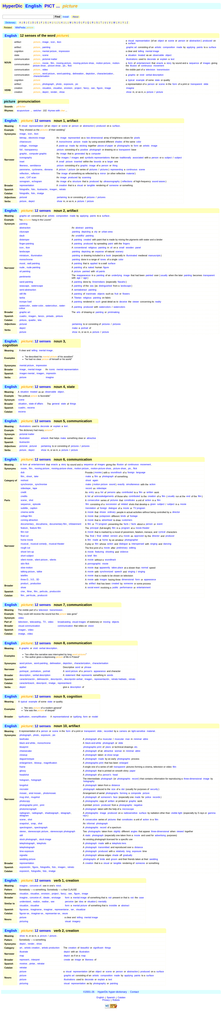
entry (91, 492)
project (77, 88)
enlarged (123, 763)
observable (158, 55)
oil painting (24, 271)
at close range (111, 755)
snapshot (24, 823)
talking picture (28, 572)
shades (118, 142)
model (95, 716)
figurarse (24, 909)
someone (114, 185)
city (95, 232)
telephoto (41, 843)
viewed (180, 831)
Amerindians (98, 282)
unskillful (79, 235)
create (67, 959)
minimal (137, 739)
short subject (27, 556)
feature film (35, 528)
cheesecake (26, 751)
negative (138, 805)
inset (22, 161)
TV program (139, 508)
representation (142, 41)
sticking (83, 146)
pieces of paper (105, 146)
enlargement (26, 763)
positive (84, 149)
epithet (23, 667)
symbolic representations (97, 157)
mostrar (23, 963)
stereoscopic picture (38, 831)
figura (35, 867)
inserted (78, 161)
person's (88, 671)
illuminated (131, 255)
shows (103, 512)
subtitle (24, 508)
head (115, 775)
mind (58, 885)
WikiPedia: (24, 27)
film (52, 63)
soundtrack (116, 472)
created (87, 239)
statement (70, 675)
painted (86, 271)
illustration (24, 438)
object (161, 41)
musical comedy (39, 544)
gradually (127, 855)
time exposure (27, 851)
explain (163, 59)
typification (24, 716)
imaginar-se (37, 913)
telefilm (24, 575)
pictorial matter (49, 59)
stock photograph (28, 839)
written (150, 492)
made (179, 47)
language (140, 472)
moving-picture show (83, 63)
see (93, 88)
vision (91, 626)
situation (132, 55)
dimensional (128, 579)
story (168, 63)
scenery (119, 251)
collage (23, 146)
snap (33, 823)
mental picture (49, 51)
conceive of (35, 885)
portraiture (36, 671)
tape (35, 488)
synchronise (41, 484)
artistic (158, 47)
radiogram (25, 813)
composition (169, 47)
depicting (86, 232)
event (159, 524)
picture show (54, 65)
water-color (37, 305)
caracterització (27, 683)
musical (24, 544)
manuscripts (154, 255)
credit (23, 492)
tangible (91, 185)
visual (131, 41)
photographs (123, 146)
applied (94, 263)
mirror (103, 173)
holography (88, 781)
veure (65, 913)
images (206, 63)
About (75, 17)
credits (24, 496)
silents (53, 560)
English (33, 6)
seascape (24, 286)
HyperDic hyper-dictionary (112, 991)
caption (33, 508)
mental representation (67, 369)
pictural (23, 197)
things (73, 404)
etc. (136, 747)
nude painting (33, 267)
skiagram (24, 815)
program (125, 528)
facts (126, 524)
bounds (97, 161)
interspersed (138, 544)
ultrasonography (111, 181)
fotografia (24, 193)
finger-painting (26, 243)
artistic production (50, 948)
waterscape (37, 286)
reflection (24, 173)
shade (115, 855)
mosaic (23, 793)
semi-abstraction (27, 290)
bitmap (23, 138)
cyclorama (37, 169)
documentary (27, 524)
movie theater (142, 528)
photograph (48, 84)
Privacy (106, 1000)
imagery (76, 921)
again (95, 480)
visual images (79, 622)
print (42, 805)
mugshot (35, 797)
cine (23, 591)
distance (115, 785)
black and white (27, 743)
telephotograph (27, 843)
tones (103, 259)
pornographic (94, 564)
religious (92, 247)
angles (134, 831)
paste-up (63, 146)
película (43, 591)
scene (171, 41)
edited (106, 536)
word (77, 667)
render (54, 92)
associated (138, 157)
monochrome (65, 142)
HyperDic (13, 6)
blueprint (24, 747)
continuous (146, 65)
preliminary (122, 548)
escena (31, 408)
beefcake (24, 739)
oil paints (100, 271)
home (105, 540)
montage (33, 146)
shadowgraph (51, 813)
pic (64, 65)
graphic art (131, 47)
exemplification (39, 716)
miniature (24, 255)
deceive (123, 301)
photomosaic (49, 793)
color (138, 142)
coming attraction (29, 520)
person (181, 41)
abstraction (194, 41)
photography (99, 983)
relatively (120, 851)
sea (91, 286)
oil (111, 247)
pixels (137, 138)
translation (91, 508)
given (153, 504)
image (45, 42)
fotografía (24, 189)
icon (53, 42)
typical (131, 80)
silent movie (27, 560)
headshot (24, 775)
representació (64, 683)
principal (94, 528)
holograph (36, 780)
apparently (105, 568)
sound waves (158, 181)
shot (31, 500)
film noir (25, 532)
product (24, 583)
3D (37, 579)
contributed (127, 492)
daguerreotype (27, 759)
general (55, 404)
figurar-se (24, 913)
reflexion (35, 173)
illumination (36, 255)
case (141, 897)
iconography (26, 157)
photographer (131, 540)
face (115, 797)
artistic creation (32, 948)
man (127, 739)
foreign (131, 472)
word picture (48, 73)
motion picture (103, 63)
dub (22, 472)
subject (168, 157)
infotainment (75, 524)
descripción (56, 679)
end (188, 496)
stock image (45, 839)
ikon (59, 42)
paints (200, 47)
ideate (46, 897)
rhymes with (56, 110)
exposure (68, 84)
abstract (79, 228)
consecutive (93, 500)
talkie (39, 572)
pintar (32, 963)
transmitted (103, 847)
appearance (150, 579)
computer (96, 153)
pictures (93, 169)
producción (55, 591)
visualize (46, 88)
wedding (154, 859)
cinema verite (27, 512)
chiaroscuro (25, 142)
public (115, 587)
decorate (151, 59)
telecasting (35, 622)
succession (111, 504)
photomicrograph (28, 809)
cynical (161, 532)
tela (39, 320)
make (75, 328)
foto (33, 189)
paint (110, 243)
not (109, 897)
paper (132, 771)
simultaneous (132, 484)
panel (138, 247)
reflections (127, 181)
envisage (56, 897)
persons (111, 492)
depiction (90, 73)
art (21, 948)
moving (106, 622)
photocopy (25, 801)
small (61, 161)
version (114, 536)
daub (21, 235)
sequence (194, 63)
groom (114, 859)
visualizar (81, 909)
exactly (121, 484)
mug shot (24, 797)
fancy (86, 88)
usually (163, 275)
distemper (24, 239)
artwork (44, 438)
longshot (24, 785)
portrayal (24, 671)
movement (158, 65)
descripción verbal (73, 679)
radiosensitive (130, 813)
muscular (107, 739)
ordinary (111, 512)
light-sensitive (138, 731)
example (140, 80)
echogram (37, 181)
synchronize (27, 484)
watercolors (105, 307)
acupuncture (23, 110)
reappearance (84, 275)
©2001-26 (88, 991)
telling (141, 51)
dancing (167, 544)
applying (191, 47)
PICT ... (52, 6)
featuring (99, 552)
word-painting (64, 73)
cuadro (22, 316)
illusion (133, 65)
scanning (86, 177)
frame (22, 767)
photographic (123, 759)
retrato (62, 189)
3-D (32, 579)
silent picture (41, 560)
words (110, 675)
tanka (22, 298)
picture (150, 92)
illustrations (131, 59)
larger (110, 161)
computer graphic (38, 153)
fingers (126, 243)
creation (63, 185)
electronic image (36, 138)
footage (133, 516)
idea (81, 901)
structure (76, 181)
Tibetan (78, 298)
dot (122, 789)
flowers (126, 294)
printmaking (113, 312)
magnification (50, 763)
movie (45, 63)
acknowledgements (104, 496)
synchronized (106, 572)
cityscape (24, 232)
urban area (107, 232)
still (21, 835)
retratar (41, 963)
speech (118, 572)
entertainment (144, 63)
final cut (24, 536)
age (79, 278)
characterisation (41, 76)
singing (153, 544)
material (130, 173)
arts (78, 312)
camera (123, 731)
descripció (41, 683)
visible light (176, 813)
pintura (59, 316)
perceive (69, 901)
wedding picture (27, 859)
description (25, 675)
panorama (25, 169)
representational (61, 716)
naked (91, 267)
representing (116, 169)
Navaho (121, 282)
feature (24, 528)
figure (100, 88)
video (45, 69)
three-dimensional (193, 779)
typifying (77, 716)
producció (42, 595)
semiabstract (80, 290)
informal (91, 823)
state (157, 80)
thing (115, 165)
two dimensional (95, 138)
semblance (35, 165)
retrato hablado (119, 679)
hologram (24, 780)
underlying (117, 275)
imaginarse (36, 909)
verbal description (154, 75)
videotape (25, 488)
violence (124, 552)
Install (66, 17)
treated (141, 55)
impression (64, 51)
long (128, 851)
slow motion (27, 568)
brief (89, 556)
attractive (91, 438)
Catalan (121, 997)
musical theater (56, 544)
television (150, 69)
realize (36, 901)
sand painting (26, 282)
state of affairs (36, 404)
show (62, 92)
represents (86, 675)
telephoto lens (119, 843)
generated (80, 153)
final (92, 536)
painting (46, 47)
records (156, 797)
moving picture (63, 63)
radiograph (37, 813)
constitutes (129, 500)
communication (65, 626)
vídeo (30, 630)
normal (144, 568)
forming (123, 793)
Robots (116, 1000)
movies (98, 472)
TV (44, 622)
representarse (62, 909)
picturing (24, 921)
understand (25, 901)
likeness (24, 165)
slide (206, 84)
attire (145, 739)
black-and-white (93, 743)
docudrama (41, 524)
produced (207, 41)
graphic (131, 75)
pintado (50, 316)
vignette (23, 855)
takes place (117, 568)
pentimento (25, 276)
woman (118, 751)
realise (45, 901)
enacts (159, 63)
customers (127, 520)
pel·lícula (30, 595)
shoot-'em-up (27, 552)
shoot (29, 476)
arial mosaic (35, 793)
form (130, 63)
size (113, 789)
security (154, 789)
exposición (25, 867)
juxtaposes (105, 516)
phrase (87, 667)
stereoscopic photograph (62, 831)
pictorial (23, 446)
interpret (35, 959)
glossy (23, 771)
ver (72, 909)
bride (102, 859)
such (98, 301)
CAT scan (31, 177)
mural (22, 263)
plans (108, 747)
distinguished (105, 286)
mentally (102, 901)
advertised (107, 520)
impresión (51, 373)
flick (70, 65)
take (36, 476)
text (172, 59)
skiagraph (66, 813)
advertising (160, 835)
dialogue (112, 508)
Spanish (111, 997)
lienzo (41, 316)
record (89, 488)
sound (112, 484)
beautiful (84, 948)
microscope (128, 809)
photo (59, 84)
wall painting (33, 263)
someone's (106, 797)
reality (158, 301)
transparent (196, 84)
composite (136, 793)
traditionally (125, 157)
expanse (99, 251)
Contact (134, 991)
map (22, 955)
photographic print (92, 747)
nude (21, 267)
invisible (113, 905)
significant (98, 948)
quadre (32, 320)
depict (45, 92)
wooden (130, 247)
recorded (108, 731)
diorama (48, 169)
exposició (24, 871)
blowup (37, 763)
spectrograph (40, 827)
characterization (105, 73)
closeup (23, 755)
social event (93, 587)
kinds (123, 516)
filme (29, 591)
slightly (117, 831)
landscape (24, 251)
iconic (52, 369)
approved (139, 536)
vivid (142, 75)
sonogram (25, 181)
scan (22, 177)
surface (131, 43)
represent (24, 959)
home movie (27, 540)
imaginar (48, 909)
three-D (24, 579)
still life (22, 294)
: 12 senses (36, 121)
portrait (84, 328)
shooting (109, 552)
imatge (40, 193)
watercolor (24, 305)
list (102, 492)
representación (101, 679)
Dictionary (10, 22)
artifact (92, 583)
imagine (130, 88)
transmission (163, 69)
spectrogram (26, 827)
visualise (57, 88)
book (108, 255)
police (148, 797)
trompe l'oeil (25, 301)
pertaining (62, 197)
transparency (31, 149)
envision (68, 88)
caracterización (27, 679)
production (35, 583)
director (176, 512)
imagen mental (27, 373)
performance (126, 587)
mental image (152, 51)
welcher (37, 110)
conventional (80, 247)
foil (21, 149)
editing (132, 548)
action (152, 484)
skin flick (25, 564)
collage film (26, 516)
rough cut (25, 548)
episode (37, 504)
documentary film (58, 524)
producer (170, 536)
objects (101, 294)
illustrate (24, 952)
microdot (24, 789)
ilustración (42, 189)
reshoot (24, 480)
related (124, 504)
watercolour (51, 305)
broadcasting (64, 622)
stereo (23, 831)
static (87, 835)
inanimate (91, 294)
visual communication (29, 626)
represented (74, 138)
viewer (135, 301)
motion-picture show (101, 468)
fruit (116, 294)
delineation (78, 73)
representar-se (52, 913)
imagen (53, 189)
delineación (42, 679)
